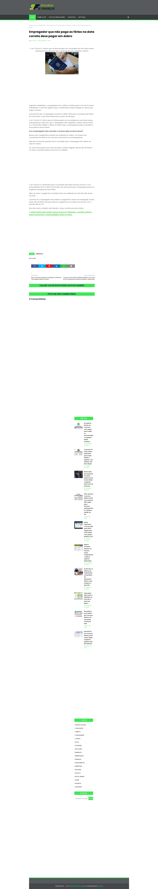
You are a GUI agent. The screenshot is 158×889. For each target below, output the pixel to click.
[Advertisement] (62, 89)
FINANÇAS (78, 759)
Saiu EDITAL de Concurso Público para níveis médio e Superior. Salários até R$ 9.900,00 (88, 637)
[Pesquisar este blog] (81, 798)
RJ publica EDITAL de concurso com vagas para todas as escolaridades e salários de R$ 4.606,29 (88, 432)
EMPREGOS (42, 25)
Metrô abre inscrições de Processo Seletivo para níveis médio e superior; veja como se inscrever (88, 479)
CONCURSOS (79, 728)
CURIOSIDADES (79, 735)
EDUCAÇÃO (78, 749)
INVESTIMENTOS (80, 763)
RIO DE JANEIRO (79, 776)
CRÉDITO (77, 732)
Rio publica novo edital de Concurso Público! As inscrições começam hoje (88, 617)
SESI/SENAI (78, 787)
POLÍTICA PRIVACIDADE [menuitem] (57, 17)
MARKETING (78, 766)
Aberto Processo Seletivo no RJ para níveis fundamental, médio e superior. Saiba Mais (88, 553)
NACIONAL (78, 770)
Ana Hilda (33, 40)
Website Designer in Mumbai (77, 886)
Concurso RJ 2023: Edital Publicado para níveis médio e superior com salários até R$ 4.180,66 (88, 457)
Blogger (100, 886)
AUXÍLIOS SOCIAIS (80, 725)
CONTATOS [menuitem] (72, 17)
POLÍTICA (78, 773)
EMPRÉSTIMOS (79, 756)
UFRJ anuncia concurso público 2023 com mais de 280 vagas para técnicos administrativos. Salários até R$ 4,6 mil (88, 504)
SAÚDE (77, 780)
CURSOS (77, 739)
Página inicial (33, 25)
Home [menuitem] (32, 17)
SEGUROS (78, 783)
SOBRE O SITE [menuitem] (41, 17)
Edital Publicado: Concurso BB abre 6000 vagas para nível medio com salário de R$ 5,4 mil (88, 529)
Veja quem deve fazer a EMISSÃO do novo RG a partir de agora (88, 598)
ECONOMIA (78, 745)
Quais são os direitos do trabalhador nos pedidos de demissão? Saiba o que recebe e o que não (88, 577)
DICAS (77, 742)
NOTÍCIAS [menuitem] (81, 17)
